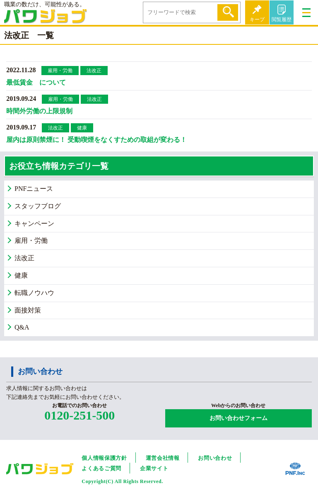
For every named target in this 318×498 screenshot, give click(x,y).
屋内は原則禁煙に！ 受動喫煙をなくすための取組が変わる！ (96, 139)
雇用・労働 (60, 70)
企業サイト (154, 468)
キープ (257, 19)
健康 (82, 128)
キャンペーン (34, 223)
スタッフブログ (37, 206)
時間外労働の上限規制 (39, 111)
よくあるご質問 (101, 468)
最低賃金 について (36, 82)
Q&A (21, 327)
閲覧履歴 (282, 19)
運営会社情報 (163, 458)
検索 (227, 12)
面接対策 (27, 310)
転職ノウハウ (34, 292)
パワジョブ (45, 19)
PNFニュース (33, 188)
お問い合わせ (215, 458)
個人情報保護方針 (104, 458)
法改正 (94, 70)
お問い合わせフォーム (238, 418)
